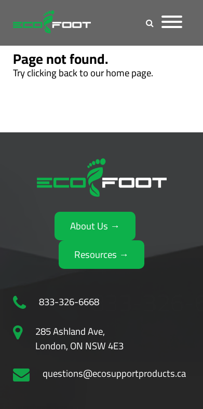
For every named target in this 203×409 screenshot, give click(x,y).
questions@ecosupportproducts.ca (114, 373)
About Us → (95, 226)
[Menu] (172, 23)
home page (128, 73)
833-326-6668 (69, 302)
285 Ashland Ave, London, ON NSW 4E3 (79, 338)
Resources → (101, 255)
